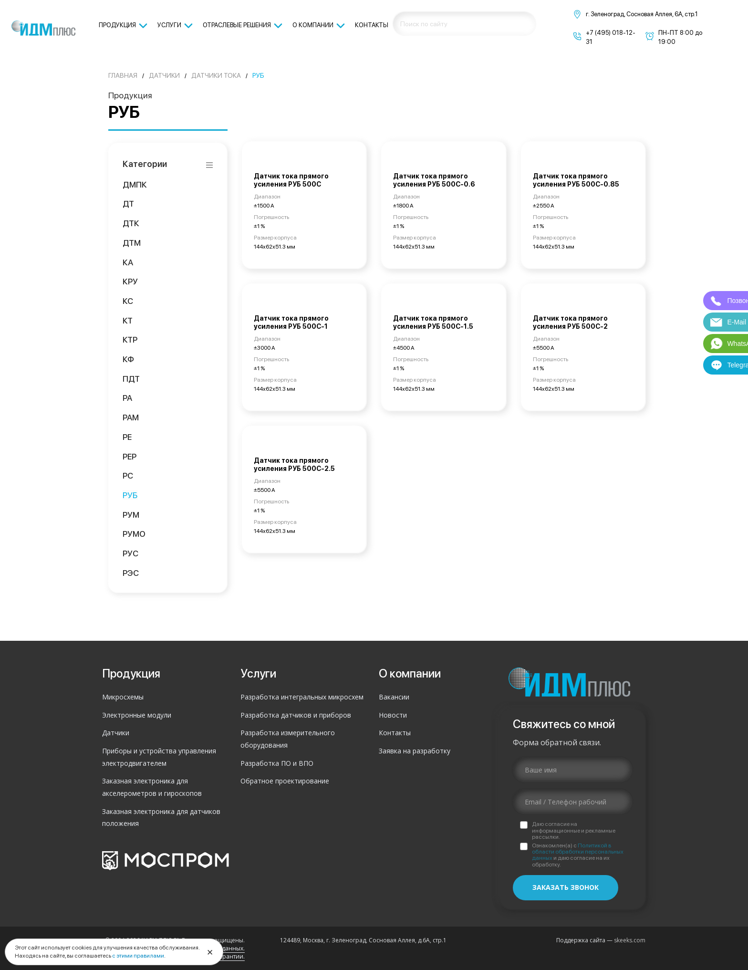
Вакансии (394, 696)
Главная (122, 75)
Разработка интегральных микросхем (302, 696)
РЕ (127, 437)
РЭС (131, 573)
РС (128, 475)
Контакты (395, 732)
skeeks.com (629, 940)
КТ (128, 320)
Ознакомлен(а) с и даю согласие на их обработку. (577, 855)
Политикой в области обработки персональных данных (577, 851)
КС (128, 301)
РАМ (131, 417)
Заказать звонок (565, 887)
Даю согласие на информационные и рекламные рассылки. (573, 830)
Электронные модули (136, 715)
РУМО (134, 534)
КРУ (130, 281)
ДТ (129, 203)
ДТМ (132, 243)
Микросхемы (123, 696)
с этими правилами (138, 955)
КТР (130, 339)
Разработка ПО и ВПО (276, 763)
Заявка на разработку (414, 750)
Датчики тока (216, 75)
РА (128, 398)
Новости (393, 715)
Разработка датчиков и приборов (295, 715)
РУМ (131, 515)
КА (128, 262)
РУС (131, 553)
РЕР (130, 456)
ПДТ (131, 379)
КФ (128, 359)
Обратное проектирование (284, 780)
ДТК (131, 223)
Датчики (164, 75)
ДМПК (135, 184)
